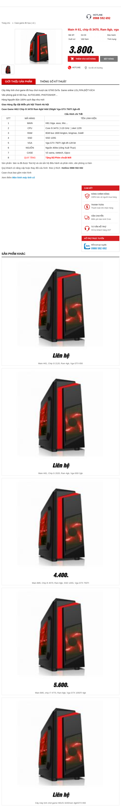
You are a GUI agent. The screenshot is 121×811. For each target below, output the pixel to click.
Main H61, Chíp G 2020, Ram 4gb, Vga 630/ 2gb (60, 473)
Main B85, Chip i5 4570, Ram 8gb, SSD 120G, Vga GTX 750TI (60, 583)
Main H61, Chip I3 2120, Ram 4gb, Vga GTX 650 (60, 363)
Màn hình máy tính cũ (23, 177)
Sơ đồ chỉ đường (96, 68)
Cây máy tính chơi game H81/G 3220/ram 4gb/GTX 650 (60, 803)
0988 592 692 (101, 18)
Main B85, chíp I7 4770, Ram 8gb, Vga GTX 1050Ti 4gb (60, 693)
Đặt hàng (109, 59)
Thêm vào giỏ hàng (86, 59)
